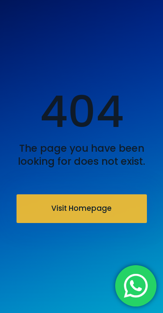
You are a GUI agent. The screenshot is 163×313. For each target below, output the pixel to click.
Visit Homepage (81, 208)
